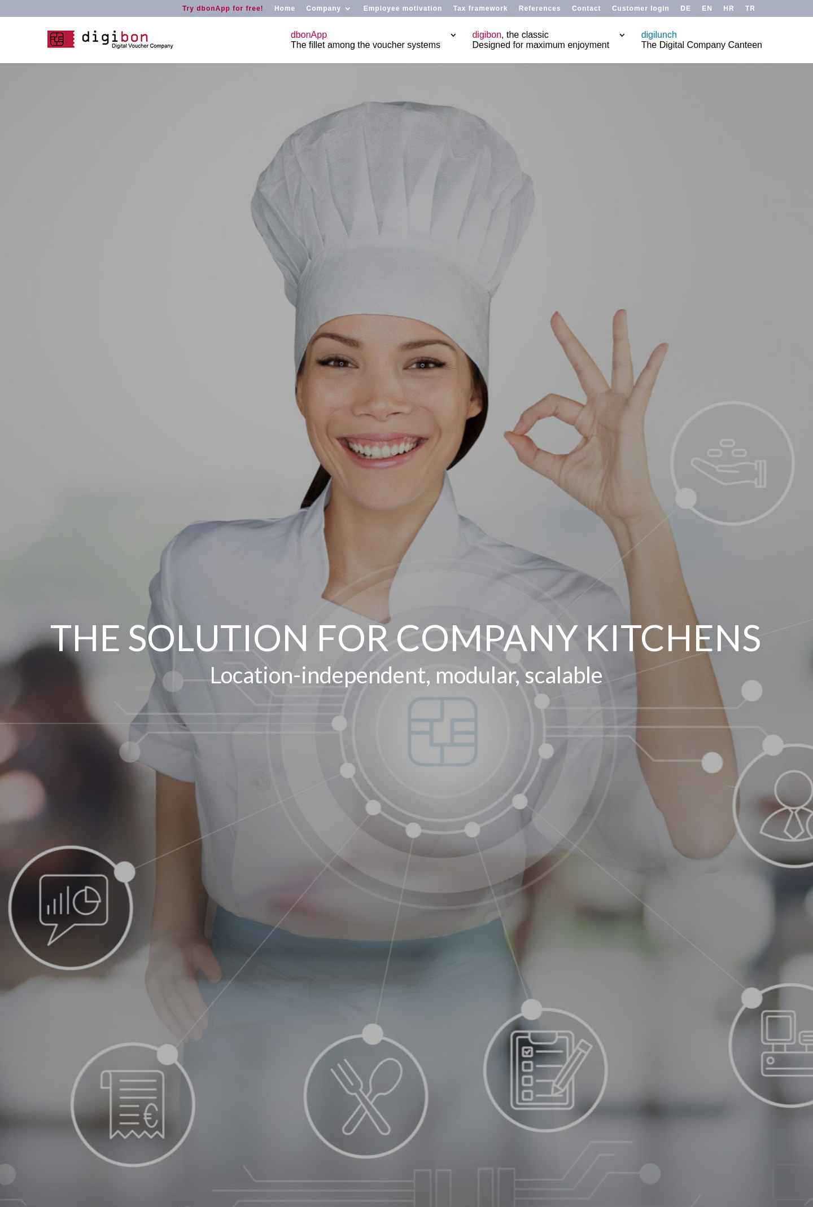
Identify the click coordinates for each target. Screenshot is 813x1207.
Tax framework (480, 8)
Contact (586, 8)
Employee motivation (403, 8)
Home (284, 8)
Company (324, 8)
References (540, 8)
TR (750, 8)
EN (707, 8)
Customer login (641, 8)
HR (728, 8)
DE (685, 8)
